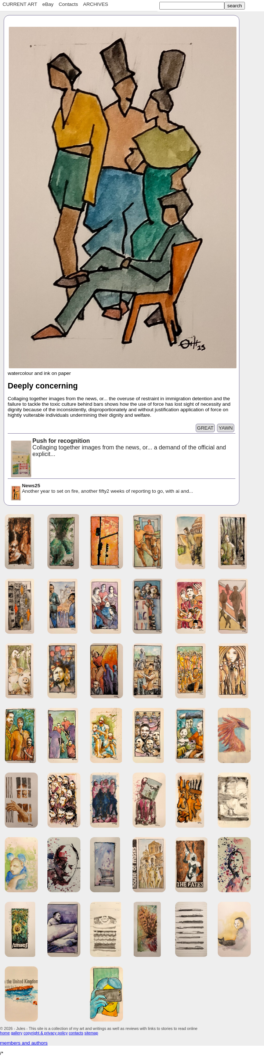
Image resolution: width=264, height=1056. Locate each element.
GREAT (205, 428)
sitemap (91, 1033)
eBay (47, 4)
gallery (16, 1033)
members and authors (24, 1043)
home (5, 1033)
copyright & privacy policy (45, 1033)
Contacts (68, 4)
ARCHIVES (95, 4)
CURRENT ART (20, 4)
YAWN (225, 428)
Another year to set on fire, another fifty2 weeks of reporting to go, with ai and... (101, 489)
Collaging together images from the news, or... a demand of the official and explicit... (118, 448)
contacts (76, 1033)
